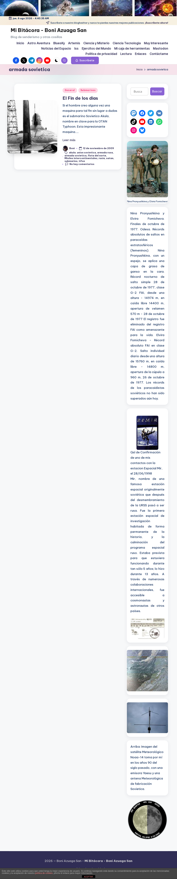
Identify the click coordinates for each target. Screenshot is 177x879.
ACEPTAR (88, 877)
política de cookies (44, 873)
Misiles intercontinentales (81, 158)
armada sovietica (76, 155)
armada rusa (105, 152)
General (70, 90)
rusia (102, 158)
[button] (85, 60)
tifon (82, 161)
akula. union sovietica (82, 152)
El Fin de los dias (80, 98)
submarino (71, 161)
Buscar (157, 91)
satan (109, 158)
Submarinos (88, 90)
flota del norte (97, 155)
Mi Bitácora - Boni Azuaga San (49, 30)
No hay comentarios (79, 164)
